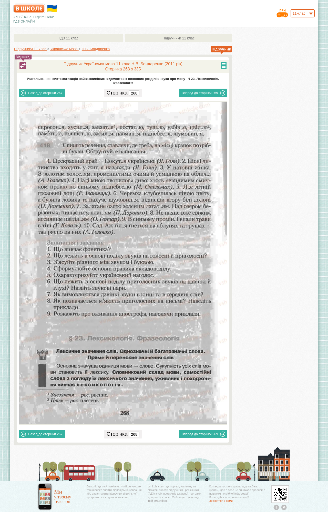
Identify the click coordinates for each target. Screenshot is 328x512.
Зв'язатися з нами (221, 500)
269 (203, 93)
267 (41, 93)
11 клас (68, 38)
